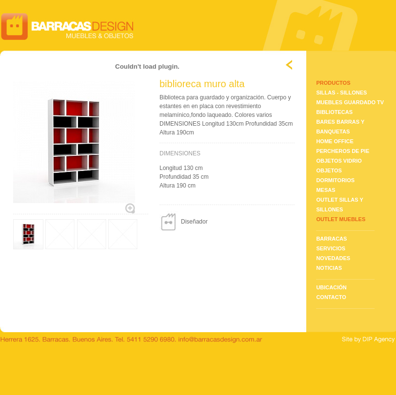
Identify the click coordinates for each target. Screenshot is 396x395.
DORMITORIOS (335, 180)
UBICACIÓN (331, 287)
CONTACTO (331, 297)
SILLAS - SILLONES (341, 92)
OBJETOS (328, 170)
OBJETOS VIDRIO (338, 161)
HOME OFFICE (334, 141)
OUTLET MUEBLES (340, 219)
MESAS (325, 190)
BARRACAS (331, 239)
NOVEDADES (333, 258)
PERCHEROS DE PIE (342, 151)
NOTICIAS (329, 268)
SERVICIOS (330, 248)
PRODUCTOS (333, 83)
